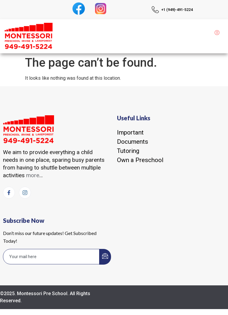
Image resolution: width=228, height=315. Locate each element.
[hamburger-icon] (217, 33)
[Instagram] (25, 193)
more (32, 175)
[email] (51, 256)
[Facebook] (9, 193)
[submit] (105, 257)
